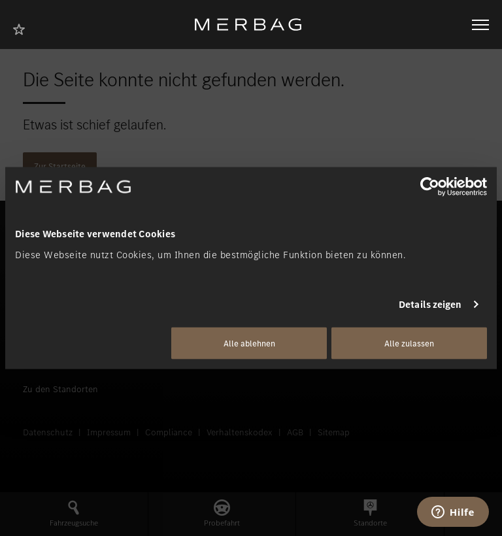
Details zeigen (430, 304)
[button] (74, 514)
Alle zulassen (409, 342)
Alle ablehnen (249, 342)
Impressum (109, 432)
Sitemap (334, 432)
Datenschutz (48, 432)
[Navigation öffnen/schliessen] (480, 24)
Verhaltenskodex (240, 432)
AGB (295, 432)
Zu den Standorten (60, 389)
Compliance (168, 432)
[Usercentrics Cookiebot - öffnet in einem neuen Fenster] (430, 187)
